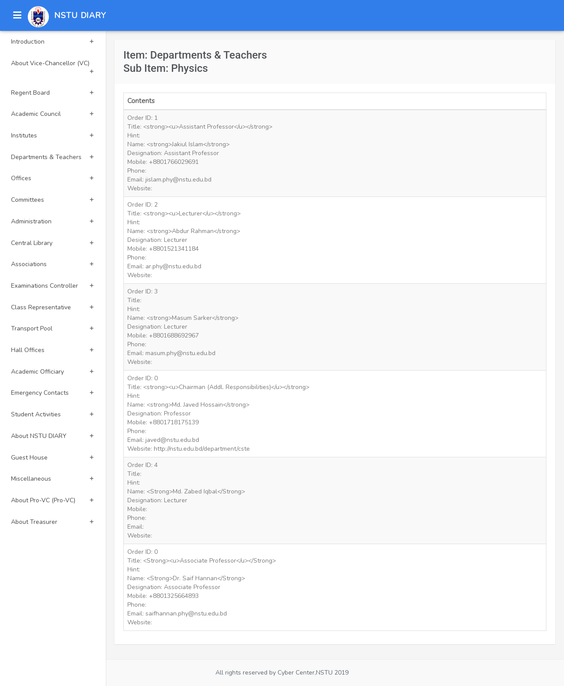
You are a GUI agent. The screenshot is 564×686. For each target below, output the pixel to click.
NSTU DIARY (80, 15)
